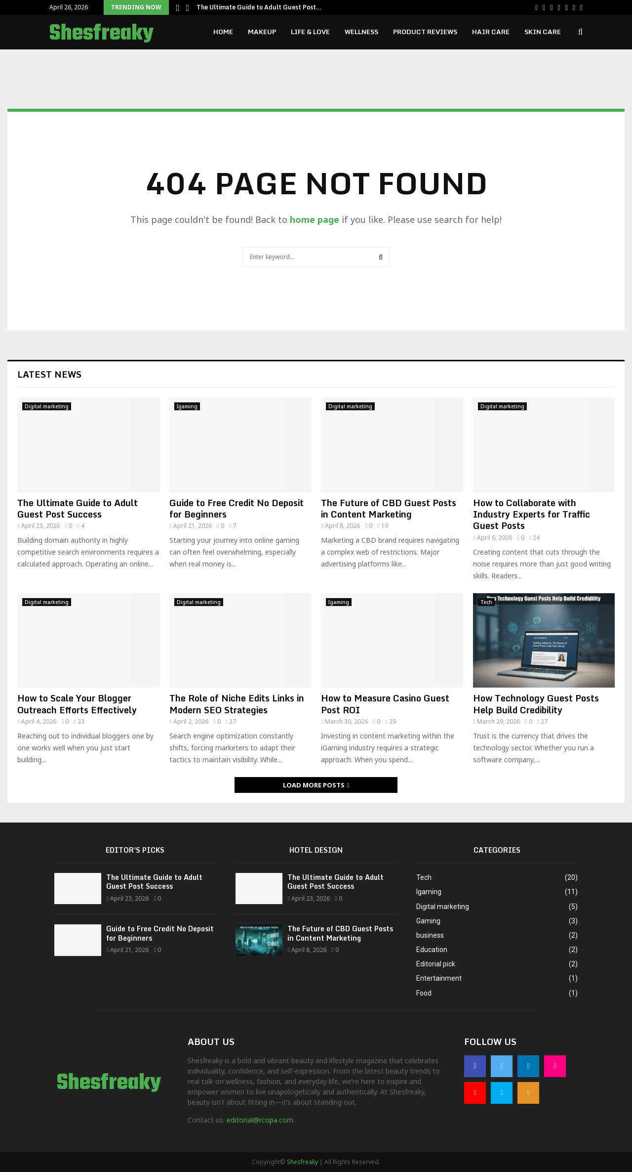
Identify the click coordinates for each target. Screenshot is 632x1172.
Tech (486, 602)
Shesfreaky (101, 34)
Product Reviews (425, 31)
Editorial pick (435, 964)
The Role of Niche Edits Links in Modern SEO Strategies (236, 704)
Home (223, 31)
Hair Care (491, 31)
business (430, 935)
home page (314, 219)
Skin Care (542, 31)
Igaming (187, 406)
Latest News (49, 374)
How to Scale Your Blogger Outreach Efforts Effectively (77, 704)
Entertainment (439, 978)
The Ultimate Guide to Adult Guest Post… (259, 7)
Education (431, 950)
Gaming (428, 921)
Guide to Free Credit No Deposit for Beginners (236, 508)
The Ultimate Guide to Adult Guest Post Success (77, 508)
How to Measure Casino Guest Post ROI (385, 704)
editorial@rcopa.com (260, 1120)
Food (424, 993)
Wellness (361, 31)
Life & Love (310, 31)
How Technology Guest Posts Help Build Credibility (536, 704)
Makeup (262, 31)
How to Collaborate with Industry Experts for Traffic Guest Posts (531, 514)
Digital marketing (47, 406)
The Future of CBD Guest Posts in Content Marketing (388, 508)
